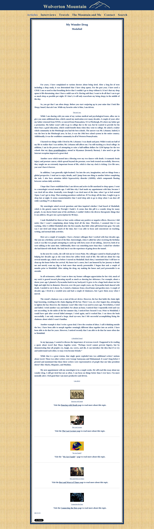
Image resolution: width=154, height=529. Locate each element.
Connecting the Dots (77, 504)
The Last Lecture (77, 427)
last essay (49, 342)
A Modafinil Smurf (77, 338)
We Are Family (77, 453)
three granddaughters (57, 150)
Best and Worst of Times (77, 479)
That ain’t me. (77, 112)
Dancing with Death (77, 401)
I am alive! (77, 381)
